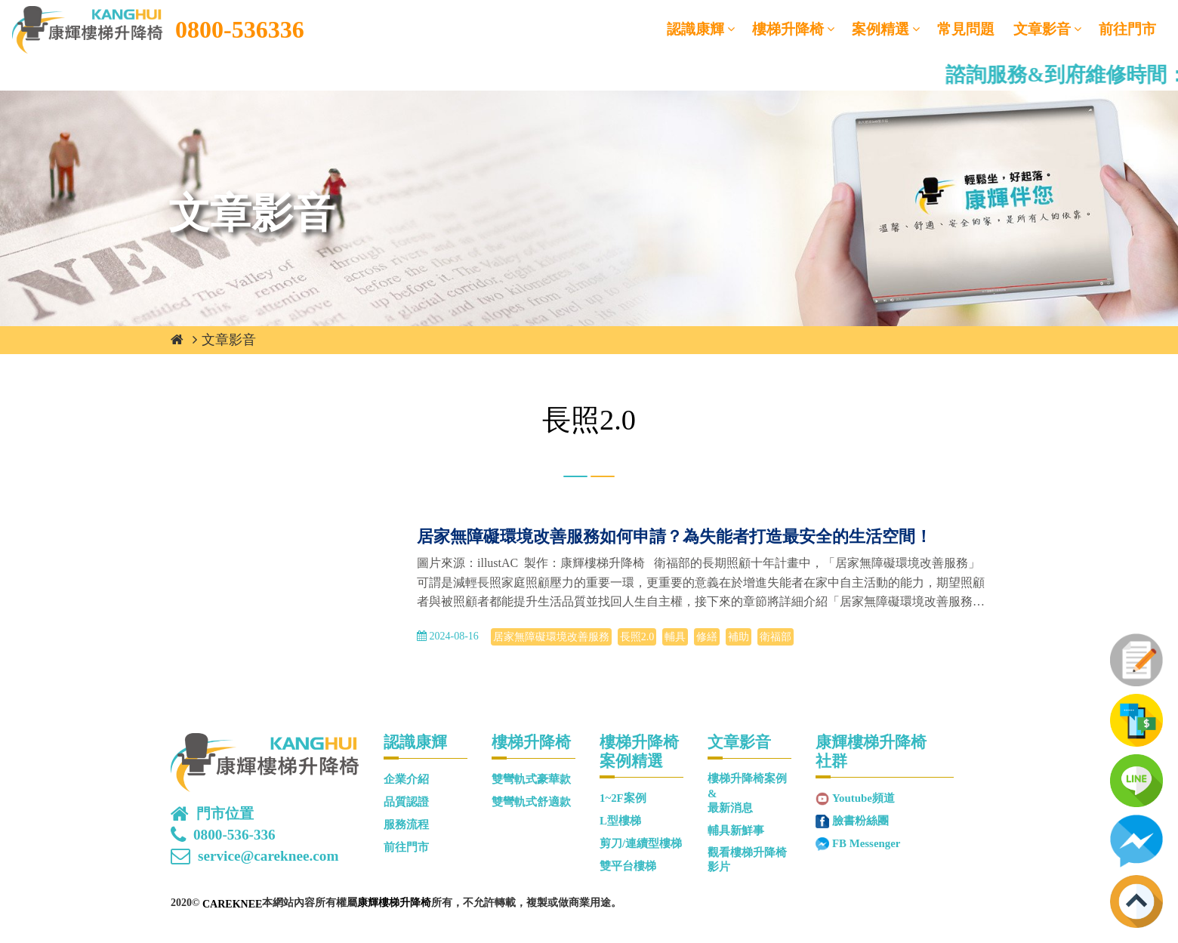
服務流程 (406, 824)
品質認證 (406, 802)
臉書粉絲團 (860, 821)
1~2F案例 (623, 798)
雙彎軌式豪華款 (531, 779)
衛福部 (775, 637)
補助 (738, 637)
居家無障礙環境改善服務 (551, 637)
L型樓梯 (620, 821)
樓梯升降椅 (788, 29)
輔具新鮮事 (736, 830)
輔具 (675, 637)
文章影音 (1042, 29)
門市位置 (225, 813)
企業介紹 (406, 779)
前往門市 (1127, 29)
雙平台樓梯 (628, 866)
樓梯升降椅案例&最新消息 (747, 793)
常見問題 (966, 29)
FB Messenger (866, 843)
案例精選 (880, 29)
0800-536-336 (234, 835)
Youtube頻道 (863, 798)
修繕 (706, 637)
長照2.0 (637, 637)
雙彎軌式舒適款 (531, 802)
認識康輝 (695, 29)
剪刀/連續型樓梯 (641, 843)
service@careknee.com (268, 856)
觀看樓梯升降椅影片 (747, 859)
